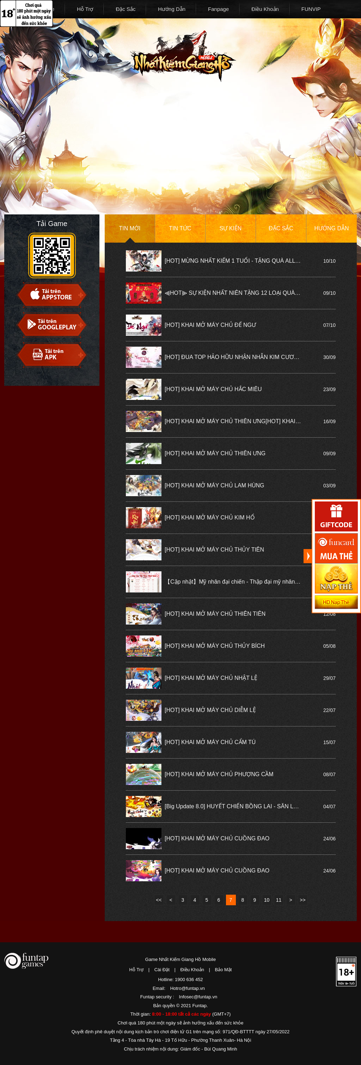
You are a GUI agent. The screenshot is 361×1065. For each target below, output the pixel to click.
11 (279, 900)
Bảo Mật (223, 969)
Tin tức (180, 228)
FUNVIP (311, 9)
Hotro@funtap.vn (187, 988)
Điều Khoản (265, 9)
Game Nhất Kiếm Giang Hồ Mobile (180, 959)
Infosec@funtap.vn (198, 996)
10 (267, 900)
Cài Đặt (162, 969)
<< (158, 900)
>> (302, 900)
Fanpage (218, 9)
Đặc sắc (281, 228)
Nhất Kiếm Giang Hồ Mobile (183, 56)
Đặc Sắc (125, 9)
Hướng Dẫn (171, 9)
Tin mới (130, 228)
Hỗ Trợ (85, 9)
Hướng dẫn (331, 228)
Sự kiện (231, 228)
